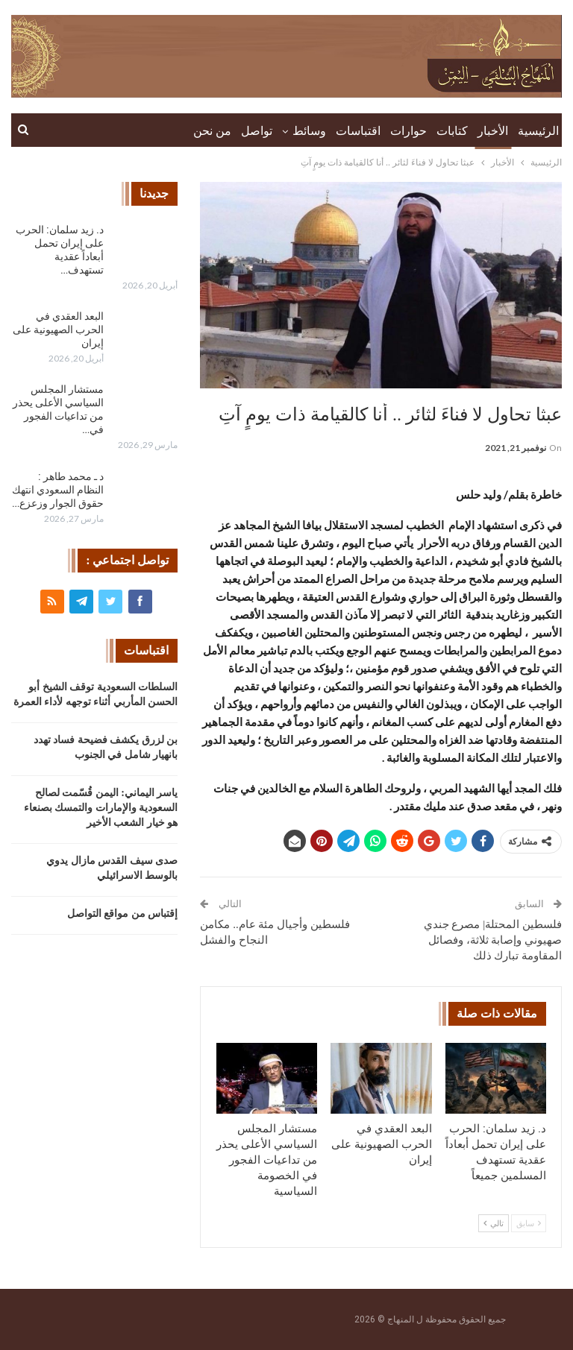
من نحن (212, 130)
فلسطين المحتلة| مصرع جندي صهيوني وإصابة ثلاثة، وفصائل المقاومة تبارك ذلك (493, 940)
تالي (493, 1223)
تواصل (256, 130)
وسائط (309, 130)
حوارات (408, 130)
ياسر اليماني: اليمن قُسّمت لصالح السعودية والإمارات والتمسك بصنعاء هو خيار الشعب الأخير (101, 807)
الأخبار (493, 130)
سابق (528, 1223)
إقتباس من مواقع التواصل (122, 913)
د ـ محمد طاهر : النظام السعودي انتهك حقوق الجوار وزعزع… (58, 489)
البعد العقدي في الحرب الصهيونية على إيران (58, 329)
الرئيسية (538, 130)
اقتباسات (358, 130)
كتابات (452, 130)
